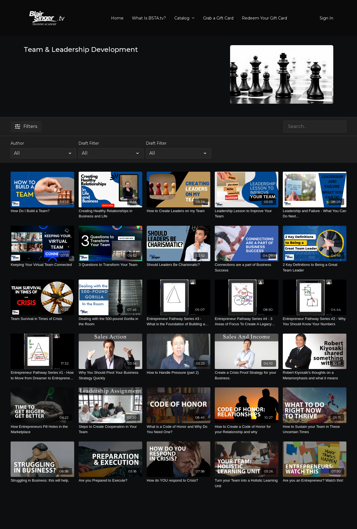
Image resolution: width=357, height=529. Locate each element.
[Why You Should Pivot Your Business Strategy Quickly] (110, 375)
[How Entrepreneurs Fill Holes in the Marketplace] (42, 429)
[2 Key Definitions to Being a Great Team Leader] (314, 267)
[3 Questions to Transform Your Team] (110, 265)
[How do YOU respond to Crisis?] (178, 480)
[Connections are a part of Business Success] (246, 267)
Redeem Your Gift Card (264, 18)
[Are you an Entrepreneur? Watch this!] (314, 480)
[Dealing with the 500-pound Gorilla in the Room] (110, 321)
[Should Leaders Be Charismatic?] (178, 265)
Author (17, 143)
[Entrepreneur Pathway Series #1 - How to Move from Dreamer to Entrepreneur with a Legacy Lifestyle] (42, 375)
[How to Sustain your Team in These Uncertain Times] (314, 429)
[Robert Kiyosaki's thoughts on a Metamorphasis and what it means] (314, 375)
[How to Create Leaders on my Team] (178, 211)
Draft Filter (88, 143)
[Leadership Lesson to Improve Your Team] (246, 213)
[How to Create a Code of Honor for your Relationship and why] (246, 429)
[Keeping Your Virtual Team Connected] (42, 265)
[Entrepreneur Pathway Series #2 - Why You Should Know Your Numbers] (314, 321)
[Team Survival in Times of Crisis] (42, 319)
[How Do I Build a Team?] (42, 211)
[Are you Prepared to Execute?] (110, 480)
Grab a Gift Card (218, 18)
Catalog (184, 18)
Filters (26, 126)
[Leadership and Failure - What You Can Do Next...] (314, 213)
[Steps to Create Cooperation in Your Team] (110, 429)
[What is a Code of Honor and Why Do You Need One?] (178, 429)
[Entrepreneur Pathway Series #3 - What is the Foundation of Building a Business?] (178, 321)
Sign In (326, 18)
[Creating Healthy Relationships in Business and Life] (110, 213)
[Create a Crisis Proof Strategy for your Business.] (246, 375)
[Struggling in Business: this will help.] (42, 480)
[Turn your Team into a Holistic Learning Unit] (246, 483)
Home (117, 18)
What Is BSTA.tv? (149, 18)
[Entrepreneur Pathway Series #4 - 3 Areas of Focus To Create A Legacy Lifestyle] (246, 321)
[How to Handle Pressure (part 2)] (178, 372)
